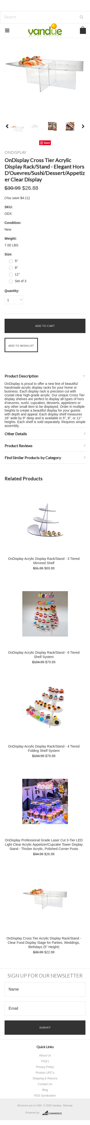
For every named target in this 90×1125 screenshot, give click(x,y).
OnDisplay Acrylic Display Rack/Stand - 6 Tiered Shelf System (44, 655)
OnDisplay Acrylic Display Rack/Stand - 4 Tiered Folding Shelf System (44, 748)
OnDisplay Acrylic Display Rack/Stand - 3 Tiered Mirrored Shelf (44, 561)
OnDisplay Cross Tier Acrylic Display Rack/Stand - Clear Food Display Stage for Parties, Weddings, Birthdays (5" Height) (43, 942)
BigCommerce (53, 1112)
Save (47, 142)
